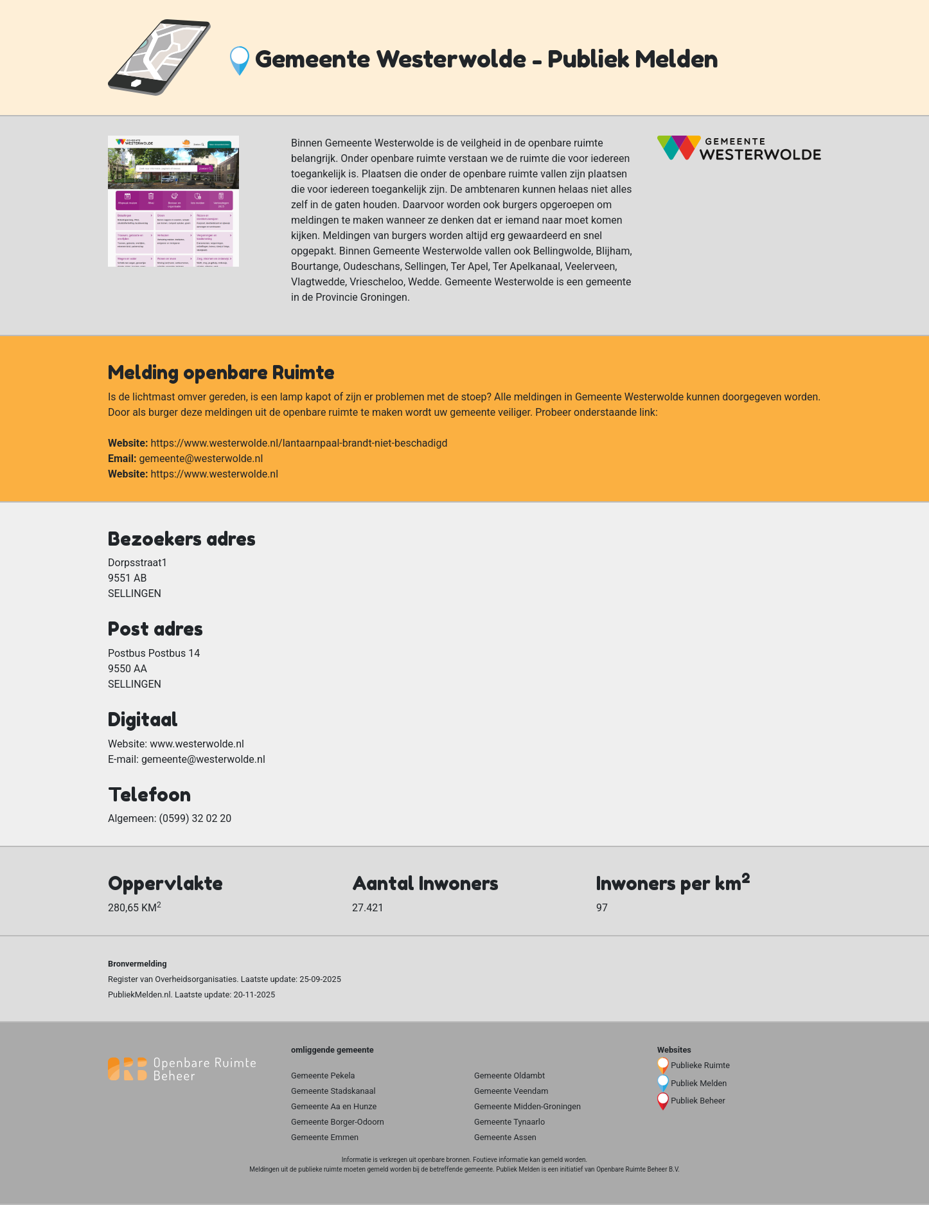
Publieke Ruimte (700, 1065)
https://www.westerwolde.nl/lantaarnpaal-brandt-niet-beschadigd (298, 443)
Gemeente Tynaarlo (509, 1122)
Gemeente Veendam (511, 1091)
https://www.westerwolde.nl (214, 474)
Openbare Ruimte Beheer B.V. (638, 1169)
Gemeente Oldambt (509, 1075)
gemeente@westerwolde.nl (201, 458)
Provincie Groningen (361, 297)
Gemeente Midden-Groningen (527, 1106)
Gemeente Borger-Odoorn (337, 1122)
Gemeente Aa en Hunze (333, 1106)
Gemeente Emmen (324, 1137)
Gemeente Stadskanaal (333, 1091)
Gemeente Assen (505, 1137)
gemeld (552, 1159)
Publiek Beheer (698, 1100)
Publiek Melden (699, 1083)
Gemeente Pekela (323, 1075)
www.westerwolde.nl (197, 744)
